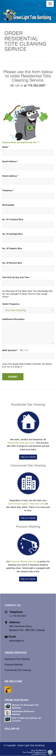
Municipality (8, 205)
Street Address (9, 176)
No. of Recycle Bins (12, 263)
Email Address (9, 161)
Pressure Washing (28, 526)
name (5, 147)
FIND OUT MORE (28, 457)
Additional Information (13, 319)
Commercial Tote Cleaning (27, 465)
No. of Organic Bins (12, 248)
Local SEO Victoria (39, 754)
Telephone (7, 190)
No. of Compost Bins (12, 219)
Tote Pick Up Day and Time (15, 277)
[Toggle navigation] (50, 4)
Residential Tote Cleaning (28, 404)
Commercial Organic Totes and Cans (26, 503)
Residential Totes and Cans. (21, 442)
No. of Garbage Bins (12, 234)
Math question (9, 350)
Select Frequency (11, 304)
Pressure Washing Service (24, 561)
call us (19, 85)
